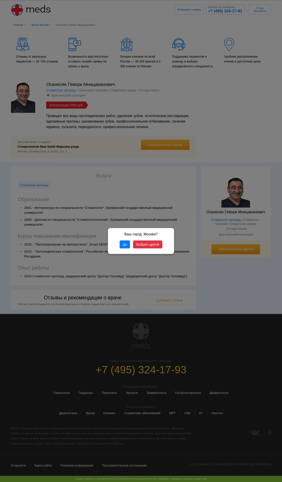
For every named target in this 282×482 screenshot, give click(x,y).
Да (125, 244)
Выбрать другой (147, 244)
